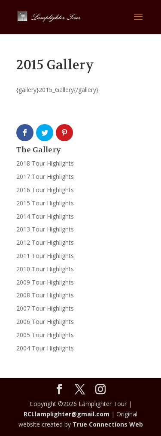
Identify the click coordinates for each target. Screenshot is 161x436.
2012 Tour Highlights (45, 242)
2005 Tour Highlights (45, 335)
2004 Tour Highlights (45, 348)
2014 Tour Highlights (45, 216)
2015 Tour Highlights (45, 203)
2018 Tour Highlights (45, 163)
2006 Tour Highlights (45, 321)
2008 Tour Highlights (45, 295)
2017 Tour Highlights (45, 176)
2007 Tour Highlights (45, 308)
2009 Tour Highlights (45, 282)
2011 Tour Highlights (45, 256)
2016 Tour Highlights (45, 190)
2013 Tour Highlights (45, 229)
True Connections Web (108, 424)
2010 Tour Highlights (45, 269)
